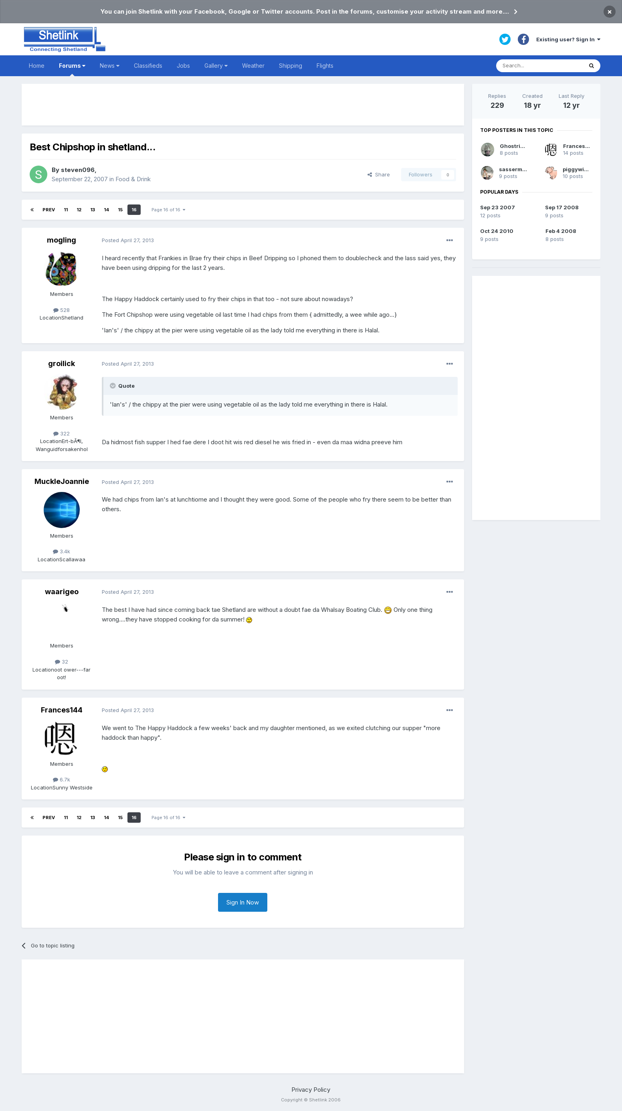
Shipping (290, 65)
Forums (72, 69)
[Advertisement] (243, 105)
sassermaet (515, 169)
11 (66, 209)
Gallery (216, 65)
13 (92, 209)
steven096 (78, 170)
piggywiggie (579, 169)
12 (79, 209)
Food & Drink (133, 179)
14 (106, 209)
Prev (48, 209)
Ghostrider (514, 146)
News (109, 65)
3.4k (61, 551)
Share (379, 174)
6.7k (61, 779)
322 (61, 433)
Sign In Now (242, 902)
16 (134, 209)
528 (61, 310)
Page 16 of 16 (168, 209)
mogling (61, 240)
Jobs (183, 65)
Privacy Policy (310, 1089)
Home (36, 65)
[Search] (539, 65)
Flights (325, 65)
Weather (253, 65)
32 (61, 661)
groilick (61, 363)
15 (120, 209)
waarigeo (62, 591)
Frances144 (62, 710)
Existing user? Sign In (568, 39)
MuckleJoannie (61, 481)
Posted (128, 240)
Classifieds (148, 65)
